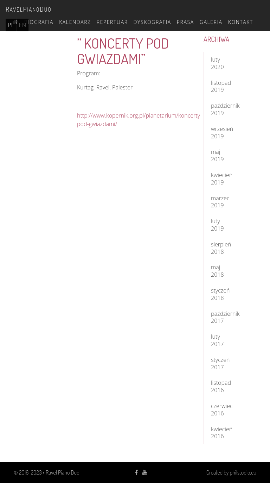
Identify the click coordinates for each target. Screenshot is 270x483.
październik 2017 (223, 317)
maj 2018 (217, 270)
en (22, 25)
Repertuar (112, 22)
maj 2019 (217, 155)
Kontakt (240, 22)
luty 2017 (217, 340)
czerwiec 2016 (222, 409)
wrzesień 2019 (222, 132)
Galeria (211, 22)
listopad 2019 (221, 86)
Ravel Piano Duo (62, 472)
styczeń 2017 (220, 363)
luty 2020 (217, 63)
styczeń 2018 (220, 294)
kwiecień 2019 (221, 178)
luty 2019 (217, 224)
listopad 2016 (221, 386)
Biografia (38, 22)
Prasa (185, 22)
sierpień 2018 (221, 248)
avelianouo (28, 9)
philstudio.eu (243, 472)
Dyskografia (152, 22)
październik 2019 (223, 109)
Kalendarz (75, 22)
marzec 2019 (220, 201)
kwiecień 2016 (221, 432)
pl (11, 25)
